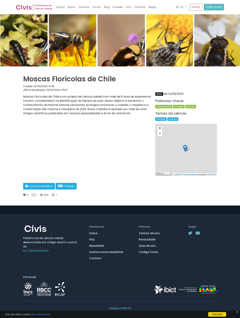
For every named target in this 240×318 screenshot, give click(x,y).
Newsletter (96, 246)
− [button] (160, 133)
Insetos (173, 119)
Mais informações (40, 314)
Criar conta (214, 7)
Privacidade (147, 239)
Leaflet (177, 175)
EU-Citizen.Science (36, 251)
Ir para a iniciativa (39, 186)
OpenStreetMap (190, 175)
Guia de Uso (147, 246)
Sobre (71, 7)
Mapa (152, 7)
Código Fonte (148, 252)
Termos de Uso (149, 233)
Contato (139, 7)
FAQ (128, 7)
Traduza (66, 186)
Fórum (96, 7)
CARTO (212, 175)
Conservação (163, 106)
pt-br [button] (180, 7)
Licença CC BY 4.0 (120, 308)
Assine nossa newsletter (106, 252)
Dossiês (117, 7)
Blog (107, 7)
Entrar (196, 7)
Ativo (159, 93)
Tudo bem (217, 314)
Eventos (83, 7)
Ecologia (178, 106)
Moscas (190, 106)
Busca (60, 7)
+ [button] (160, 128)
